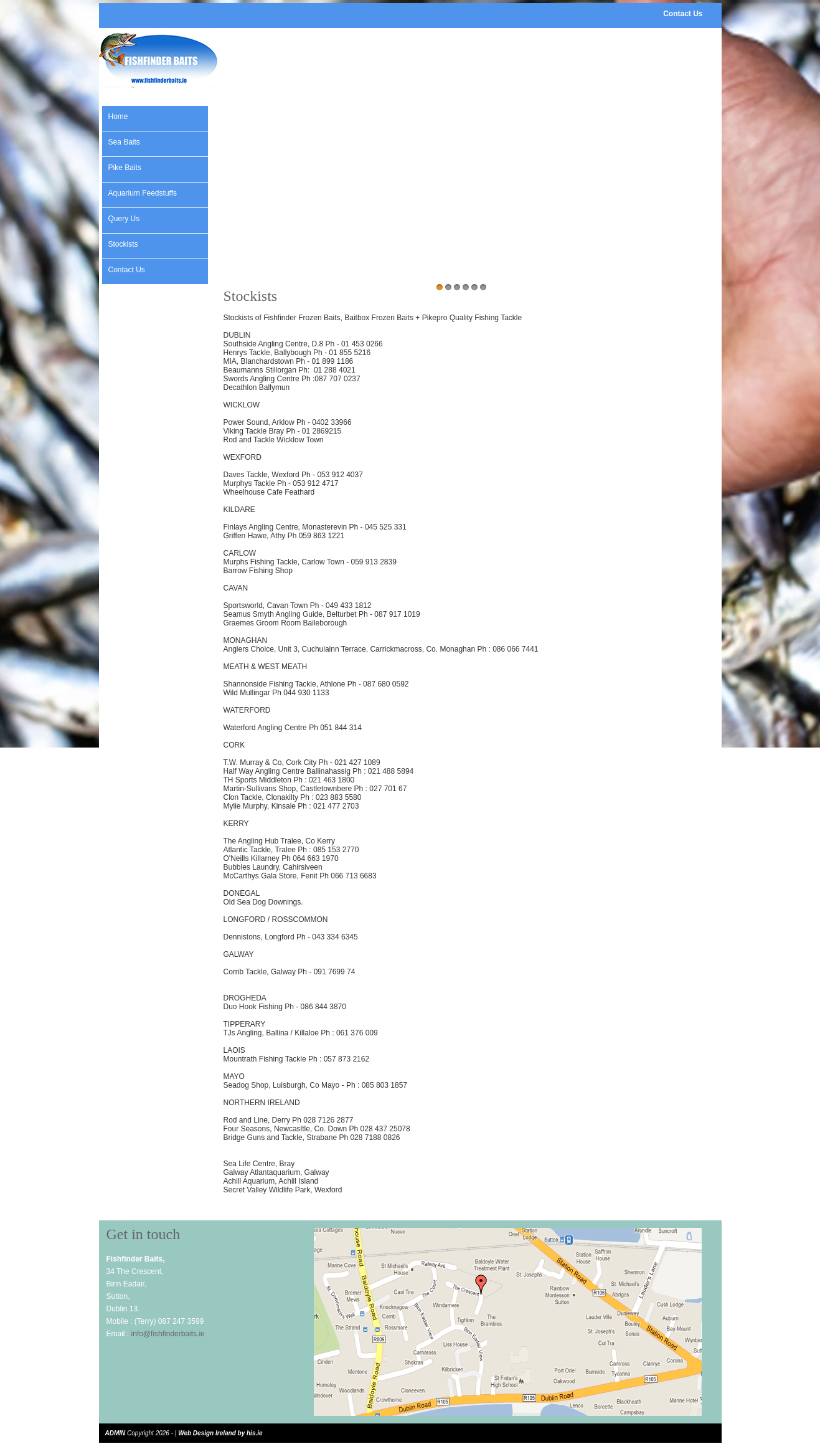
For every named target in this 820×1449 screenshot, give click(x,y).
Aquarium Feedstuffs (142, 193)
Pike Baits (124, 167)
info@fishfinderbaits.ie (168, 1333)
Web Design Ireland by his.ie (220, 1433)
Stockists (123, 244)
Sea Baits (124, 142)
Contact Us (682, 13)
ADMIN (115, 1433)
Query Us (124, 218)
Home (118, 116)
